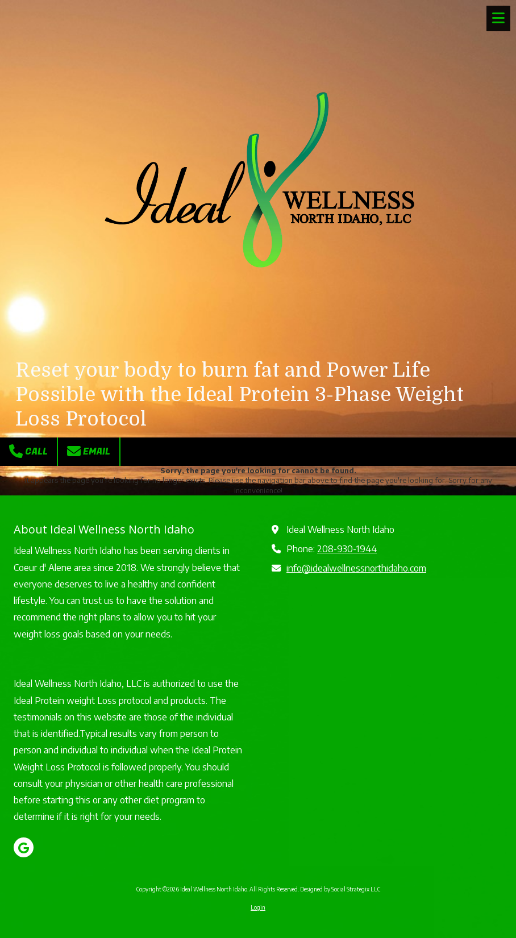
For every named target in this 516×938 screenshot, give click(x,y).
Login (258, 907)
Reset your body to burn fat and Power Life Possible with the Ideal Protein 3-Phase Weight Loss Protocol (239, 394)
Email (88, 451)
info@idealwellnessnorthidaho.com (356, 568)
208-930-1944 (347, 549)
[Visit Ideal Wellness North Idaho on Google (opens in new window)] (24, 847)
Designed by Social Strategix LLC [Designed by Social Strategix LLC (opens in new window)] (340, 889)
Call (28, 451)
